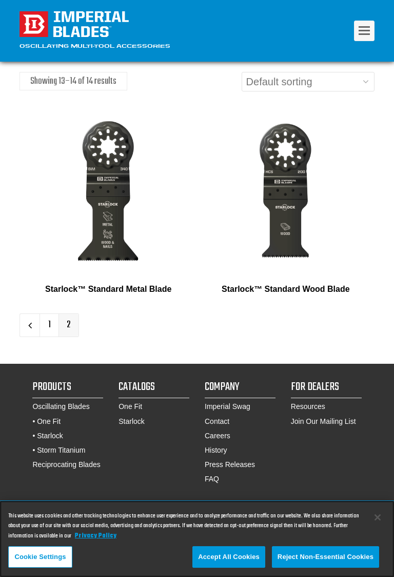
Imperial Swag (227, 406)
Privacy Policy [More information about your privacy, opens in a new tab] (95, 538)
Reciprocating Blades (66, 464)
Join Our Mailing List (323, 421)
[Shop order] (308, 81)
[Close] (377, 519)
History (216, 450)
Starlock (50, 436)
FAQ (212, 479)
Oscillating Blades (60, 406)
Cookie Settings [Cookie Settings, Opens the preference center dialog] (40, 559)
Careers (217, 436)
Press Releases (230, 464)
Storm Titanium (61, 450)
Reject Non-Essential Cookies (325, 559)
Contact (217, 421)
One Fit (49, 421)
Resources (308, 406)
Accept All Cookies (229, 559)
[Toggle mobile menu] (364, 31)
